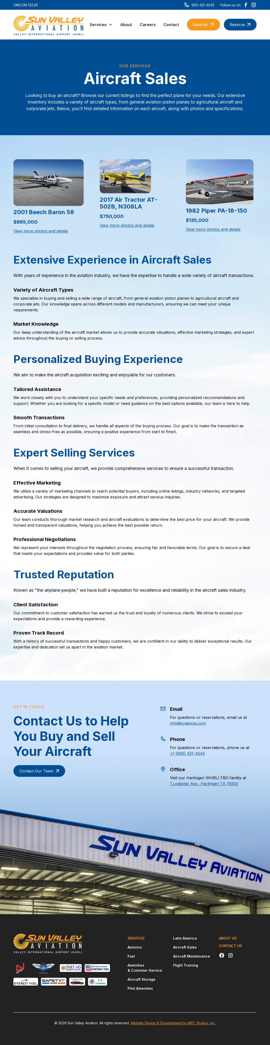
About (126, 24)
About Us (228, 938)
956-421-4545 (202, 5)
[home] (48, 25)
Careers (148, 24)
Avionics (135, 947)
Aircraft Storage (141, 979)
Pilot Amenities (140, 988)
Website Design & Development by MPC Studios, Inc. (173, 1023)
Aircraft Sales (185, 947)
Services (136, 938)
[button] (101, 24)
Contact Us (230, 946)
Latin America (185, 938)
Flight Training (185, 965)
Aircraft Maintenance (191, 956)
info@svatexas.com (183, 723)
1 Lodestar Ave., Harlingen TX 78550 (200, 783)
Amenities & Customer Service (145, 967)
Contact (171, 24)
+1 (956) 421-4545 (183, 753)
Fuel (131, 956)
